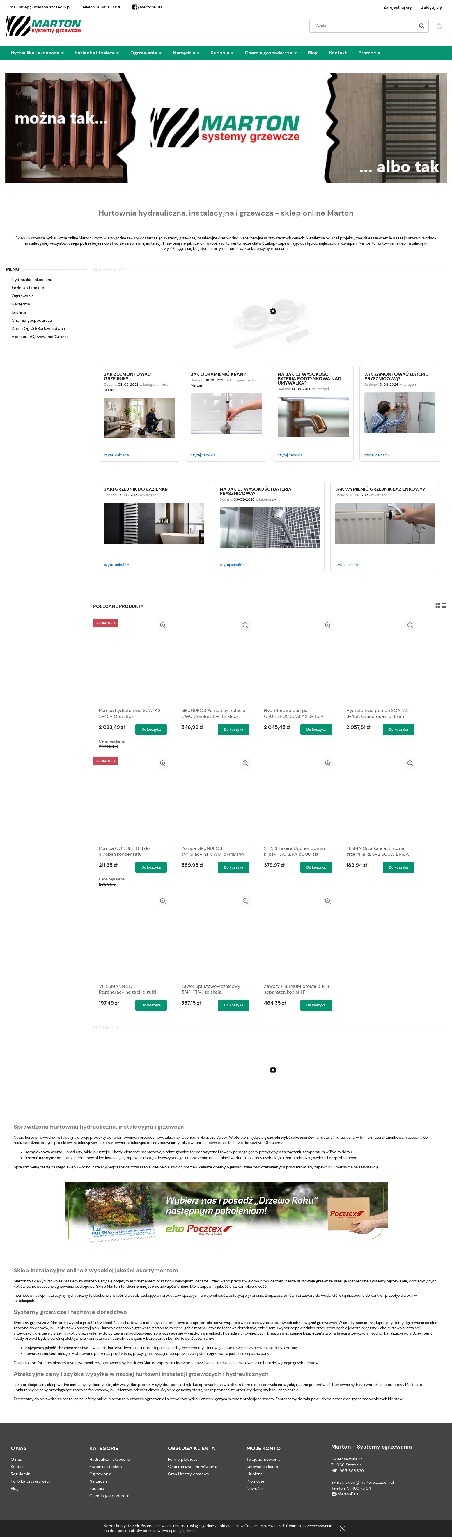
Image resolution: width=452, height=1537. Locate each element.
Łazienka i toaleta (28, 287)
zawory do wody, (316, 1295)
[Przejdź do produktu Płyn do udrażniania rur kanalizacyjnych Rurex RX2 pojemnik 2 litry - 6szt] (269, 1094)
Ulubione (255, 1473)
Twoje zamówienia (264, 1459)
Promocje (255, 1481)
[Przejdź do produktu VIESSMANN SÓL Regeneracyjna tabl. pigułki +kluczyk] (131, 938)
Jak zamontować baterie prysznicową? (396, 376)
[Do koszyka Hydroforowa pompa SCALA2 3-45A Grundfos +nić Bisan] (398, 729)
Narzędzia (21, 304)
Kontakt (18, 1466)
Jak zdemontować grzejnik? (127, 376)
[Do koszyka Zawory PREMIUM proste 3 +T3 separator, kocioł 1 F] (316, 1005)
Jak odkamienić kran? (218, 373)
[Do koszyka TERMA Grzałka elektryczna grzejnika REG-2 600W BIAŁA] (398, 867)
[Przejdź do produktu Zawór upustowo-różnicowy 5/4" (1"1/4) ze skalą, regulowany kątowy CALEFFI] (213, 938)
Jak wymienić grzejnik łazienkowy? (380, 488)
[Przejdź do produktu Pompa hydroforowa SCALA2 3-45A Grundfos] (131, 662)
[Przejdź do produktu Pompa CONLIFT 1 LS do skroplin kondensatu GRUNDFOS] (131, 800)
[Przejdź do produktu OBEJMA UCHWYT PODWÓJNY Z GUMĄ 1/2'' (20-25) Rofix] (269, 338)
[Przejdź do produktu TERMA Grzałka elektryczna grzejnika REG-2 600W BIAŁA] (378, 800)
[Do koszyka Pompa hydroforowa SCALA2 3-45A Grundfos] (151, 729)
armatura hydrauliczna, (335, 1137)
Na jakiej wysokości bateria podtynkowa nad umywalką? (309, 378)
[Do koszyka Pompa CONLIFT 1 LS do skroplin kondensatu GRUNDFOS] (151, 867)
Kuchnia (19, 312)
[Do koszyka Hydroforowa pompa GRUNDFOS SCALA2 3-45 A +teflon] (316, 729)
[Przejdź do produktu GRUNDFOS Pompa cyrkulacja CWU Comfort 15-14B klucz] (213, 662)
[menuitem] (43, 53)
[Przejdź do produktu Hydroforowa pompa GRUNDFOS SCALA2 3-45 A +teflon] (296, 662)
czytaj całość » (116, 455)
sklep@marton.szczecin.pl (45, 7)
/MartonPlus (147, 7)
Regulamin (20, 1473)
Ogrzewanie (23, 295)
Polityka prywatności (30, 1481)
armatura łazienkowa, (386, 1137)
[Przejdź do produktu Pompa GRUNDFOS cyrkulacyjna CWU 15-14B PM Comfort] (213, 800)
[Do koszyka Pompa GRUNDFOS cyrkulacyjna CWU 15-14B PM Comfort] (233, 867)
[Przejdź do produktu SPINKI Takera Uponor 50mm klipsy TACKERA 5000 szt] (296, 800)
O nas (16, 1459)
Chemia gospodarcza (32, 320)
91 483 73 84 (108, 7)
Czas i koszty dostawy (188, 1473)
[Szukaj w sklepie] (363, 25)
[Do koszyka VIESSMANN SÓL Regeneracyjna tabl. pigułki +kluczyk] (151, 1005)
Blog (15, 1488)
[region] (226, 127)
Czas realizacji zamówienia (192, 1466)
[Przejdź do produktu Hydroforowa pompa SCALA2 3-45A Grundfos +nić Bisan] (378, 662)
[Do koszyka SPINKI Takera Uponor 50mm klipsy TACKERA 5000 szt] (316, 867)
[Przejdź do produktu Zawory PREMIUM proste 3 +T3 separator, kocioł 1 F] (296, 938)
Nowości (255, 1488)
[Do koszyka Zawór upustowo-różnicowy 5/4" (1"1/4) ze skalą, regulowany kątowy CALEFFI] (233, 1005)
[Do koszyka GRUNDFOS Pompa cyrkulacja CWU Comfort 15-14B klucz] (233, 729)
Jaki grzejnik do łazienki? (136, 488)
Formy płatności (183, 1459)
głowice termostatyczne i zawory (204, 1152)
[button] (163, 625)
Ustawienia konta (262, 1466)
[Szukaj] (421, 26)
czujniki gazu (268, 1333)
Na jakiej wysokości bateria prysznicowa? (255, 491)
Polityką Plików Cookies (238, 1525)
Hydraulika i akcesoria (32, 279)
